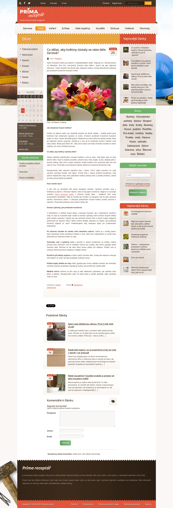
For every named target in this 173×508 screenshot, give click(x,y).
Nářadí (25, 71)
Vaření (52, 28)
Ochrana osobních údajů (108, 504)
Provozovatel (88, 504)
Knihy (139, 125)
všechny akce (23, 149)
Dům (40, 28)
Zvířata (65, 28)
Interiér (58, 285)
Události (129, 28)
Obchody (145, 28)
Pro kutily (128, 133)
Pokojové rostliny (30, 49)
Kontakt (53, 3)
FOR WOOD (23, 141)
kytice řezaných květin (64, 194)
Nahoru (148, 504)
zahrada (142, 141)
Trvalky (129, 137)
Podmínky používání (132, 504)
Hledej (147, 3)
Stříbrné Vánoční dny (26, 133)
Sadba (148, 133)
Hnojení (147, 121)
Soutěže (100, 28)
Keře (131, 125)
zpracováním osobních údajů (139, 186)
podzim (137, 129)
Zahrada (27, 28)
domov (137, 121)
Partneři (74, 504)
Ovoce (127, 129)
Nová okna (23, 172)
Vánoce (146, 137)
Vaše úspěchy (82, 28)
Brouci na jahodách (26, 178)
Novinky (148, 125)
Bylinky (130, 117)
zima (138, 150)
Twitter (29, 3)
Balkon (25, 82)
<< (19, 92)
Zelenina (129, 150)
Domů (43, 3)
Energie (25, 65)
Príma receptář (32, 13)
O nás (64, 3)
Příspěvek (51, 413)
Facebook (24, 3)
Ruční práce (27, 54)
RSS (20, 3)
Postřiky (147, 129)
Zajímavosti (51, 288)
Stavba (25, 77)
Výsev (132, 141)
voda (137, 137)
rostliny (139, 133)
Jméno (50, 431)
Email (49, 436)
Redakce (58, 59)
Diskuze (114, 28)
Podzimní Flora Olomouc (27, 125)
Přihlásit (106, 3)
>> (41, 92)
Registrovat (117, 3)
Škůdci (140, 154)
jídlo (125, 125)
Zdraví (144, 146)
